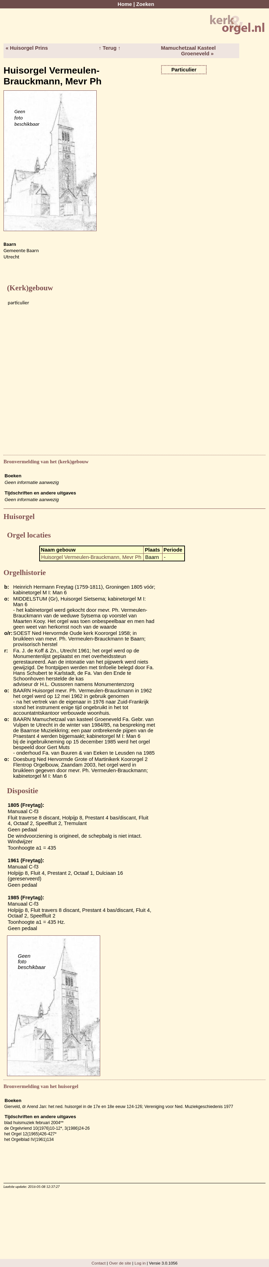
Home (125, 4)
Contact (98, 1263)
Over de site (120, 1263)
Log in (140, 1263)
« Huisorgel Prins (27, 48)
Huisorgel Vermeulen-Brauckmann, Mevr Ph (91, 557)
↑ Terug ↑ (109, 48)
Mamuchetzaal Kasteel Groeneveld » (188, 50)
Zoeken (145, 4)
